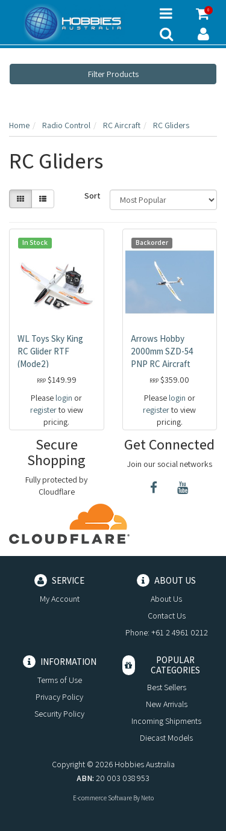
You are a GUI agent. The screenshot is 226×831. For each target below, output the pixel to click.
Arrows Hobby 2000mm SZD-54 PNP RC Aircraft (162, 351)
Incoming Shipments (166, 720)
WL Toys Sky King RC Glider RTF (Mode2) (50, 351)
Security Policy (59, 713)
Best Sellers (166, 687)
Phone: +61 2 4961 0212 (166, 632)
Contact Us (167, 615)
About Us (166, 598)
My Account (60, 598)
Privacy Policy (59, 696)
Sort (92, 195)
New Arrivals (166, 704)
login (63, 397)
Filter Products (113, 74)
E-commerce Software (102, 798)
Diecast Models (166, 737)
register (43, 409)
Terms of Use (59, 680)
